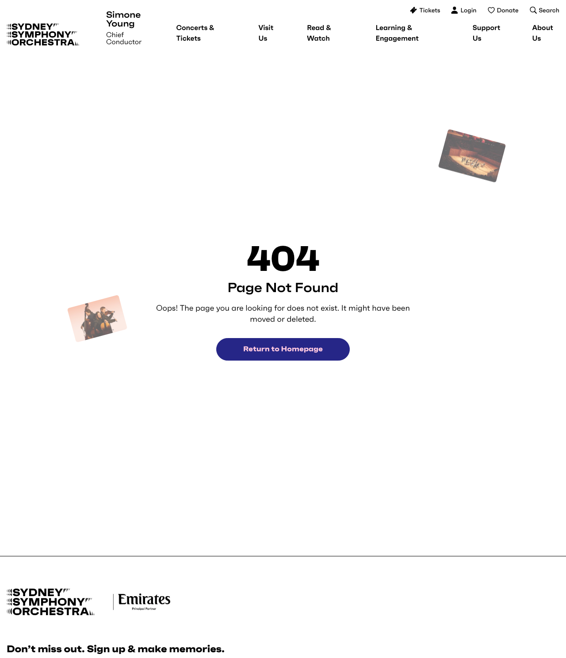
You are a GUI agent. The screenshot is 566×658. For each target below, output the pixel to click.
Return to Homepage (283, 349)
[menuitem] (195, 33)
